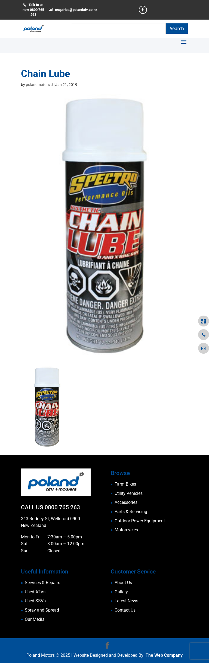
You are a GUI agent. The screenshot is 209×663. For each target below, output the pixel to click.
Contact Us (125, 610)
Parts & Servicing (131, 511)
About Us (123, 582)
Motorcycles (126, 529)
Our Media (35, 619)
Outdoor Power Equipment (140, 520)
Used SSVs (35, 600)
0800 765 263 (62, 507)
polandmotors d (39, 84)
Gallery (121, 591)
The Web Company (164, 655)
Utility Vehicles (129, 493)
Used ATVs (35, 591)
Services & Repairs (42, 582)
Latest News (126, 600)
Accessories (126, 502)
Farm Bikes (125, 484)
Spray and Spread (42, 610)
